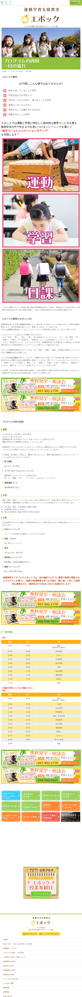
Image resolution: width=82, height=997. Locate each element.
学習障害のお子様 (9, 970)
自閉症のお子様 (8, 974)
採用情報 (6, 992)
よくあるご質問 (8, 983)
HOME (4, 71)
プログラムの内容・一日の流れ (13, 953)
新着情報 (6, 987)
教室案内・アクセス (10, 948)
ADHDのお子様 (8, 966)
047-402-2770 (32, 934)
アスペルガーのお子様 (10, 979)
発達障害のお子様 (9, 961)
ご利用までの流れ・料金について (14, 957)
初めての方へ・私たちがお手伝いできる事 (17, 944)
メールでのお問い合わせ (50, 934)
